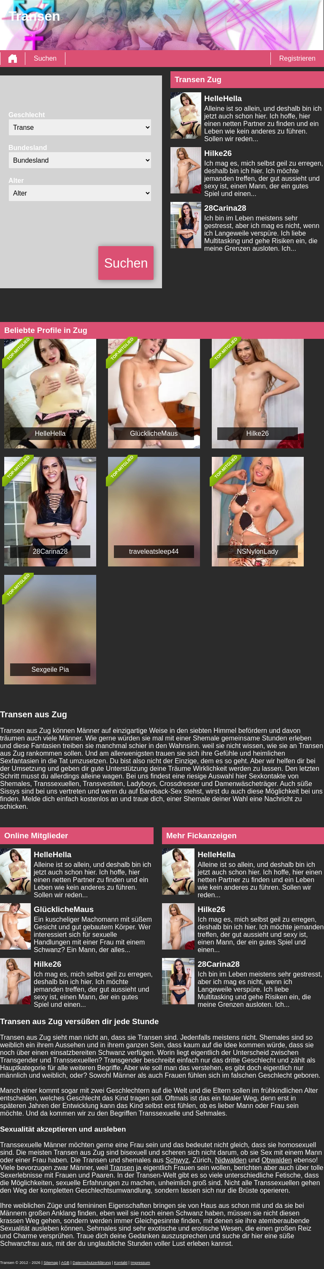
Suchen (45, 58)
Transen (122, 1167)
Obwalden (277, 1160)
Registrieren (297, 58)
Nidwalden (231, 1160)
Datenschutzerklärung (92, 1263)
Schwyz (177, 1160)
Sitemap (50, 1263)
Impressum (140, 1263)
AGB (65, 1263)
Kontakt (120, 1263)
